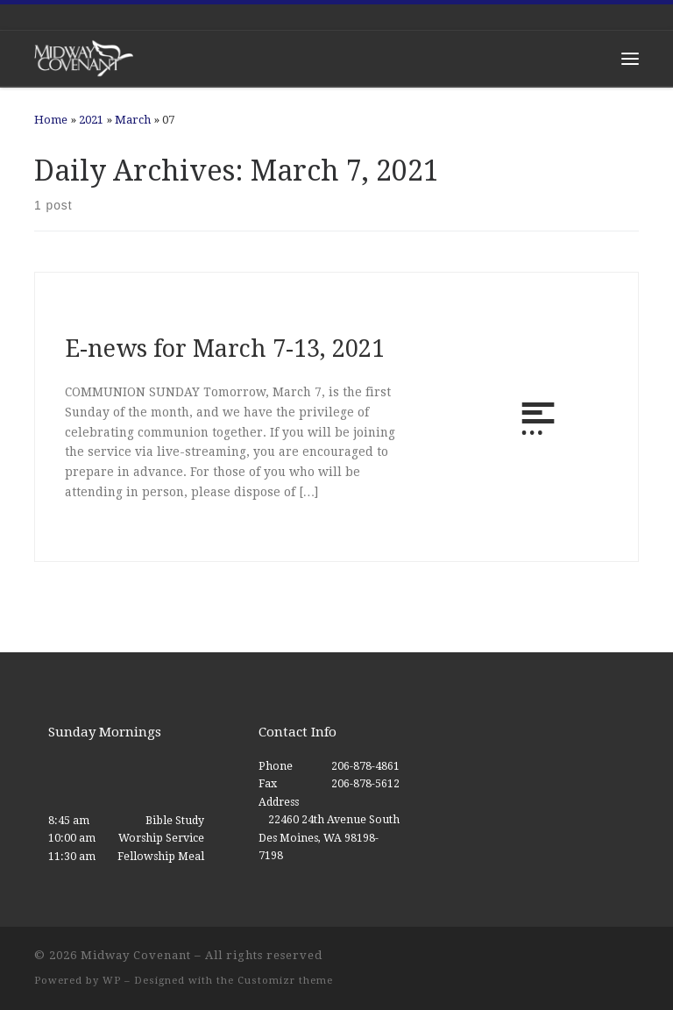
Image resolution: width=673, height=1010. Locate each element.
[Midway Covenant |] (83, 57)
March (133, 119)
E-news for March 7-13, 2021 (225, 348)
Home (50, 119)
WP (112, 980)
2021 (91, 119)
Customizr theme (285, 980)
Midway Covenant (136, 955)
